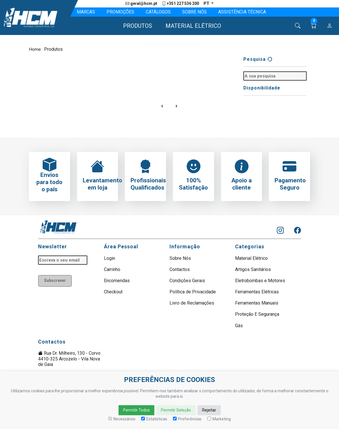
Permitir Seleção (176, 410)
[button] (135, 26)
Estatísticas (154, 419)
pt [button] (206, 3)
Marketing (219, 419)
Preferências (187, 419)
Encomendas (117, 280)
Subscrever (55, 280)
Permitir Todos (136, 410)
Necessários (121, 419)
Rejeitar (209, 410)
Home (35, 49)
